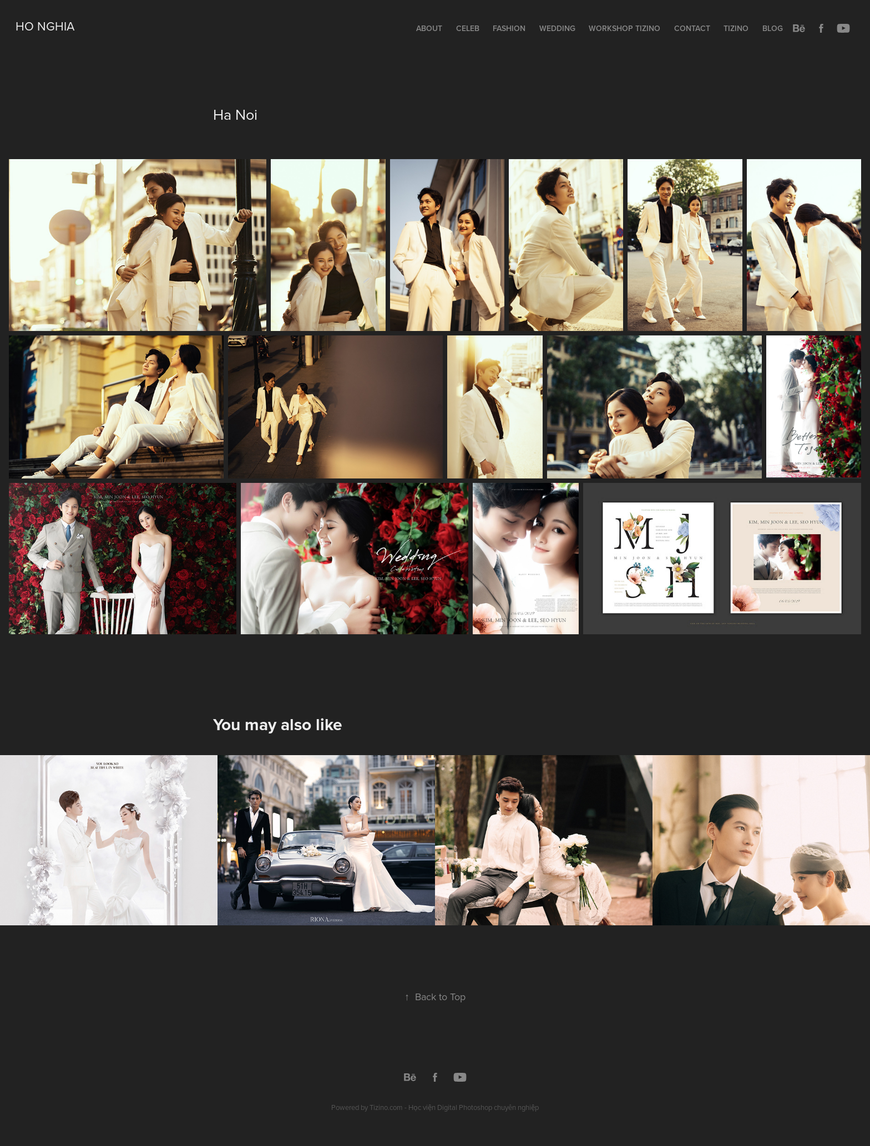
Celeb (467, 28)
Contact (692, 28)
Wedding (557, 28)
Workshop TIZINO (624, 28)
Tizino (736, 28)
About (429, 28)
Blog (772, 28)
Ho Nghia (45, 25)
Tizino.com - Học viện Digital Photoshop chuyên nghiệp (454, 1107)
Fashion (509, 28)
